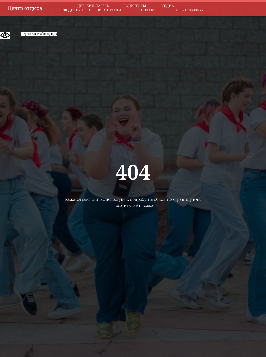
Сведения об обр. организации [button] (93, 10)
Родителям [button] (135, 6)
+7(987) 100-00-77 (188, 10)
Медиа (167, 6)
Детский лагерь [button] (93, 6)
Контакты (149, 10)
